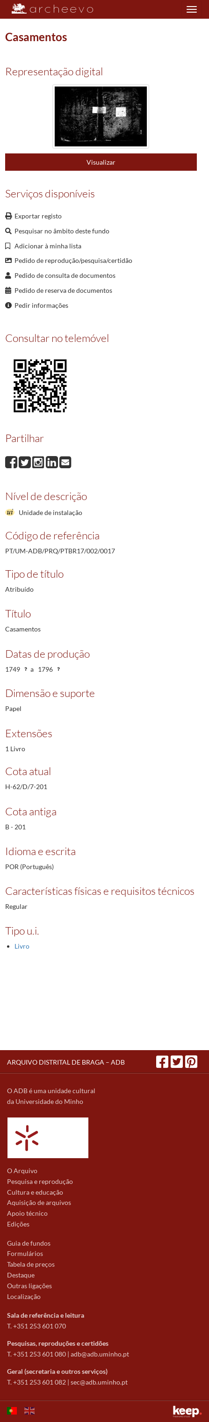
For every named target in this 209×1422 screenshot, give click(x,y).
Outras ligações (29, 1286)
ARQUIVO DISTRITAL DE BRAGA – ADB (66, 1062)
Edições (18, 1224)
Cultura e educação (35, 1192)
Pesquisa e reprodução (40, 1181)
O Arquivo (22, 1171)
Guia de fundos (28, 1243)
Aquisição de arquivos (39, 1202)
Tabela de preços (31, 1264)
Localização (24, 1296)
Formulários (25, 1253)
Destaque (21, 1275)
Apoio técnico (27, 1213)
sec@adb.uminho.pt (99, 1382)
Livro (21, 946)
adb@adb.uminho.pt (100, 1354)
